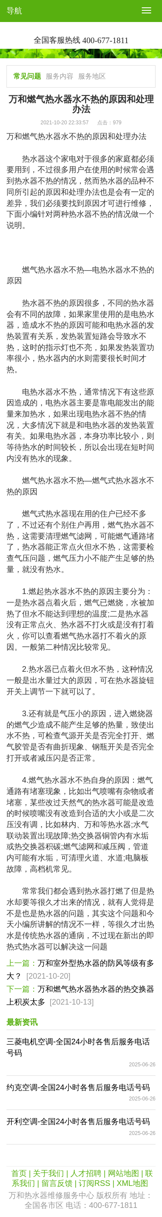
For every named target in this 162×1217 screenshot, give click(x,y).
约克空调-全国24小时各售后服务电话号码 (78, 1087)
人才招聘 (86, 1173)
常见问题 (27, 76)
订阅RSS (94, 1183)
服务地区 (92, 76)
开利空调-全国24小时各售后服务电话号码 (78, 1121)
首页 (19, 1173)
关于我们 (48, 1173)
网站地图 (123, 1173)
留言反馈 (57, 1183)
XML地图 (132, 1183)
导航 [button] (14, 10)
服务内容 (59, 76)
